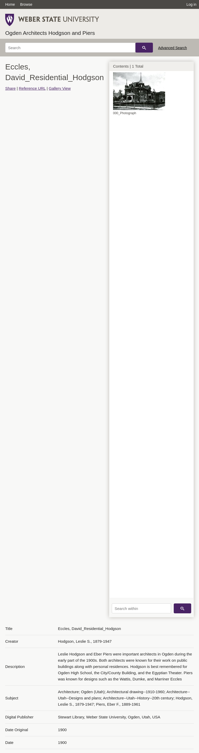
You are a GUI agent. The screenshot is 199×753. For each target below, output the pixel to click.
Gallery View (60, 88)
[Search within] (141, 608)
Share (10, 88)
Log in (191, 4)
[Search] (70, 48)
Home (10, 4)
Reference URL (32, 88)
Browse (26, 4)
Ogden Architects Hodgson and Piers (50, 33)
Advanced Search (172, 48)
